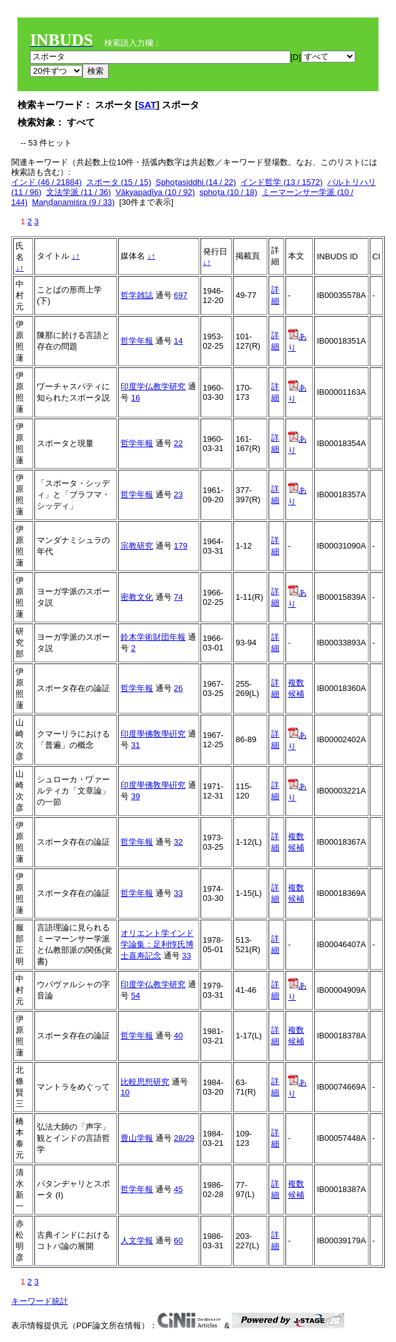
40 (178, 1035)
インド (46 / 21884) (46, 182)
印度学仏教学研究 (153, 386)
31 (135, 745)
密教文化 (137, 597)
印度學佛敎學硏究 (153, 733)
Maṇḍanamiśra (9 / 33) (73, 202)
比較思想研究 (145, 1081)
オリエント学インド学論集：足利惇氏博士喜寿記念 (157, 944)
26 (178, 688)
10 (125, 1092)
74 (178, 597)
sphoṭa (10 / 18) (228, 192)
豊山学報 (137, 1138)
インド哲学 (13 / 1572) (281, 182)
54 (135, 995)
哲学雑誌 (137, 295)
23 (178, 494)
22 (178, 443)
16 (135, 397)
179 (180, 545)
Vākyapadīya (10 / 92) (155, 192)
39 (135, 796)
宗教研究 (137, 545)
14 (178, 340)
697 (180, 295)
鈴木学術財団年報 (153, 637)
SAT (147, 104)
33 (178, 893)
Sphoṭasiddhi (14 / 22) (196, 182)
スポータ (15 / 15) (118, 182)
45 (178, 1189)
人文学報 (137, 1240)
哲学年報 (137, 340)
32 (178, 842)
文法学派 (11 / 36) (78, 192)
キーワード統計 (39, 1301)
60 (178, 1240)
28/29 (184, 1138)
